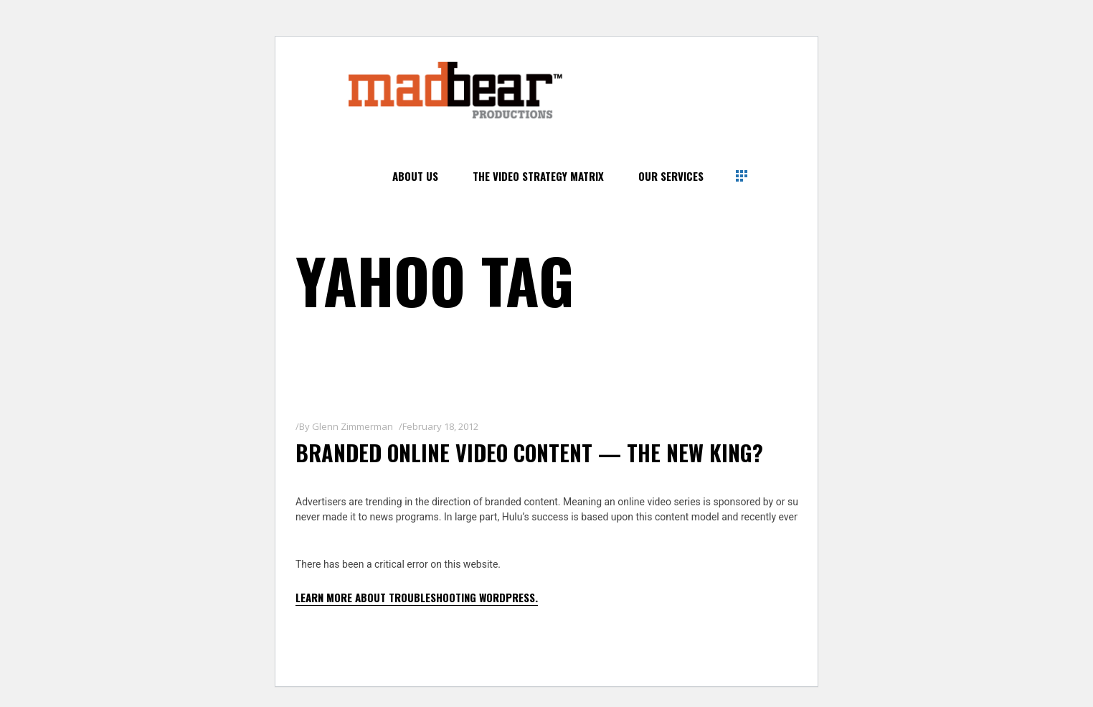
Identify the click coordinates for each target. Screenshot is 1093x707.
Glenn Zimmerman (352, 426)
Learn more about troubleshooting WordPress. (416, 597)
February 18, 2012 (440, 426)
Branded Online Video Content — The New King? (529, 452)
